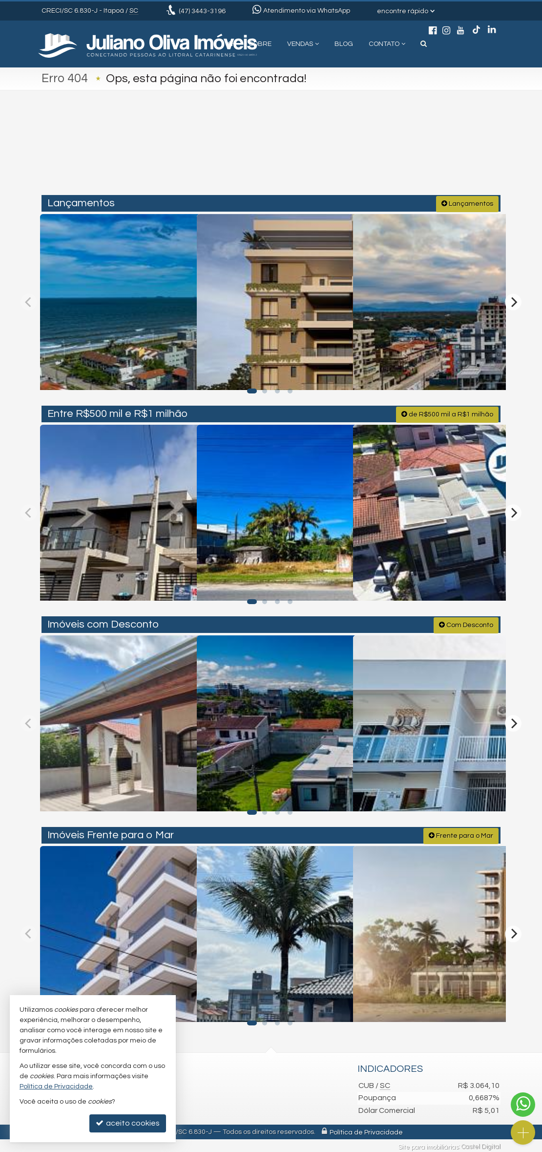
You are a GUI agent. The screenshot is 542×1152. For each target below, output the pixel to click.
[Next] (513, 300)
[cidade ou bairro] (344, 152)
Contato (387, 44)
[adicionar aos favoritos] (177, 372)
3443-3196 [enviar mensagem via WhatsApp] (202, 11)
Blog (343, 44)
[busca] (423, 44)
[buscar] (405, 152)
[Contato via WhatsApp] (523, 1104)
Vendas (303, 44)
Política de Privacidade (366, 1130)
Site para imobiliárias (428, 1144)
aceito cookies (128, 1123)
